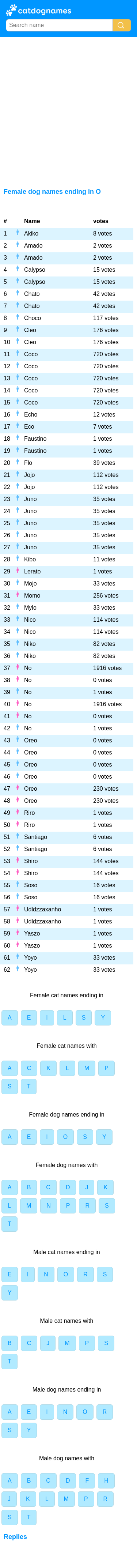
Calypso (34, 270)
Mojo (30, 583)
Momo (32, 595)
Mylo (30, 608)
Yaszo (32, 933)
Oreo (30, 740)
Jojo (29, 475)
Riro (29, 813)
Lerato (32, 571)
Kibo (30, 559)
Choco (32, 318)
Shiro (31, 861)
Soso (30, 885)
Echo (30, 414)
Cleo (30, 330)
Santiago (35, 837)
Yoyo (30, 958)
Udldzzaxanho (42, 909)
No (27, 668)
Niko (30, 644)
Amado (33, 245)
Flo (28, 463)
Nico (30, 620)
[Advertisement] (68, 109)
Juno (30, 499)
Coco (31, 354)
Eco (29, 427)
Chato (32, 294)
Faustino (35, 439)
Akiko (31, 233)
